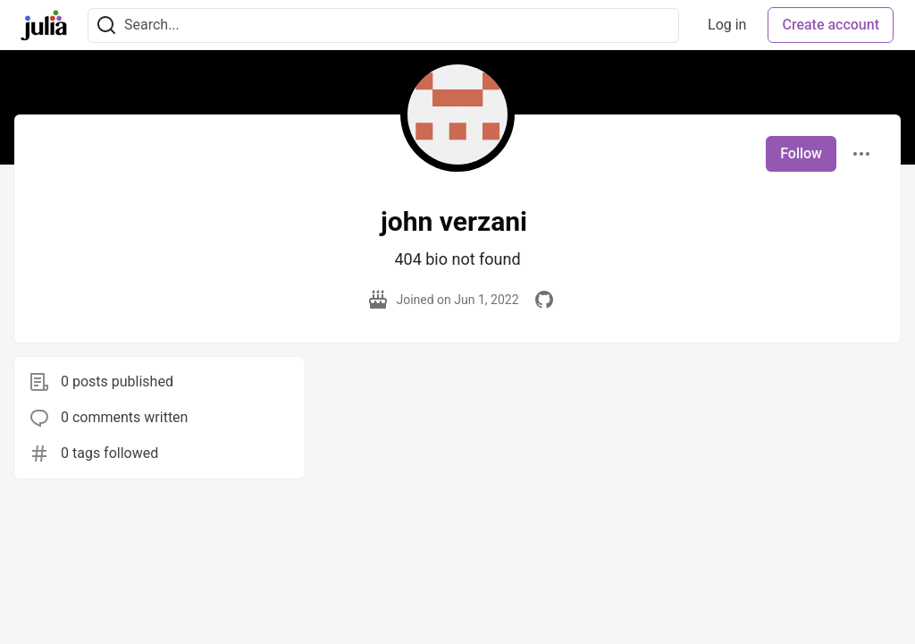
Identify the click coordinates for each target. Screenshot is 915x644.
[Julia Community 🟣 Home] (43, 25)
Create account (830, 24)
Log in (727, 24)
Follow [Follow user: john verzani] (801, 153)
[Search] (106, 25)
